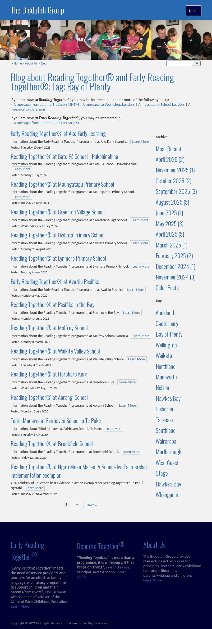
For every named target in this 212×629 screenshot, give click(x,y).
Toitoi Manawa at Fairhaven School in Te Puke (56, 420)
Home (18, 63)
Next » (91, 505)
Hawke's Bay (168, 484)
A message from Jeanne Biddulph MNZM (46, 104)
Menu (194, 10)
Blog (43, 63)
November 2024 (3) (176, 277)
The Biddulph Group (37, 10)
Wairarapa (166, 441)
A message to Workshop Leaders (108, 104)
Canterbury (167, 323)
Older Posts (167, 287)
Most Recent (169, 148)
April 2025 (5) (170, 234)
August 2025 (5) (172, 202)
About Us (31, 63)
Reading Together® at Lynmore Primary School (58, 258)
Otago (162, 473)
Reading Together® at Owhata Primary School (57, 235)
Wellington (166, 345)
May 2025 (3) (169, 223)
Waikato (164, 355)
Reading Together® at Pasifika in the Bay (52, 304)
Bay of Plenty (169, 334)
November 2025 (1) (175, 170)
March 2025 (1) (171, 245)
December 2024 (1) (175, 266)
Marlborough (168, 451)
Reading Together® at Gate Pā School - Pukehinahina (64, 156)
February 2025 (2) (174, 255)
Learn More (140, 141)
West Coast (167, 462)
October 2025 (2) (173, 180)
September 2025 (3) (176, 191)
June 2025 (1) (169, 212)
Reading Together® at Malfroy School (49, 327)
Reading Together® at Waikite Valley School (55, 351)
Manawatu (166, 377)
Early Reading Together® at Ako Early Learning (58, 133)
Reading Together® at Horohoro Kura (49, 374)
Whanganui (167, 494)
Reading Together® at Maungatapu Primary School (62, 184)
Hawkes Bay (168, 398)
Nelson (162, 387)
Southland (166, 430)
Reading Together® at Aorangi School (49, 397)
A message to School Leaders (161, 104)
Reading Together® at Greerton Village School (58, 212)
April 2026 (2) (170, 159)
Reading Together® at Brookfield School (52, 443)
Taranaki (164, 419)
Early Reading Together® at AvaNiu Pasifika (55, 281)
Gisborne (164, 409)
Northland (166, 366)
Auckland (165, 312)
